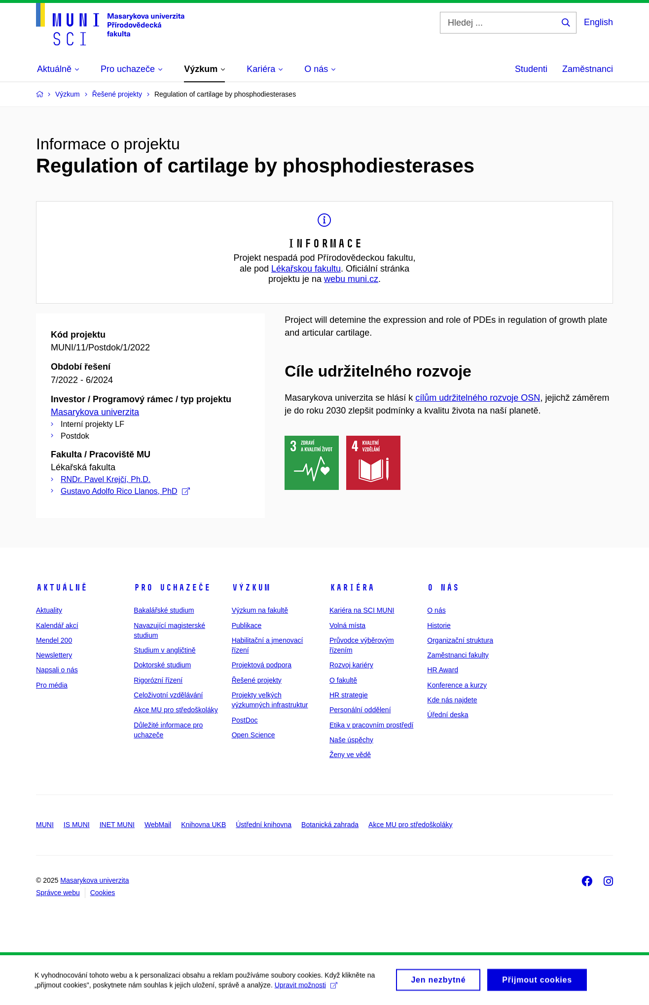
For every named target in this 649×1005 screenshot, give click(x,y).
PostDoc (245, 720)
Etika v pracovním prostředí (371, 725)
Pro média (52, 685)
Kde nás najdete (452, 700)
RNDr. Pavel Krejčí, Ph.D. (105, 479)
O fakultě (343, 680)
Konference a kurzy (457, 685)
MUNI (45, 825)
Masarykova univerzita (95, 412)
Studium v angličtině (164, 650)
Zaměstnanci (587, 69)
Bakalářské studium (164, 610)
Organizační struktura (460, 640)
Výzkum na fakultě (260, 610)
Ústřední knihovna (263, 825)
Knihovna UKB (203, 825)
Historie (438, 625)
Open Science (253, 735)
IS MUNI (77, 825)
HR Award (442, 670)
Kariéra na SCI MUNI (361, 610)
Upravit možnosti (306, 990)
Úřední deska (447, 715)
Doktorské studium (162, 665)
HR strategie (348, 695)
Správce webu (58, 893)
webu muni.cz (351, 279)
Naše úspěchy (351, 740)
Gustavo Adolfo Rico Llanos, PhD (125, 491)
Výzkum (251, 587)
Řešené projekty (257, 680)
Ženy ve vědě (350, 755)
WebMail (157, 825)
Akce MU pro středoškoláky (175, 710)
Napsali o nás (57, 670)
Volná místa (347, 625)
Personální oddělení (360, 710)
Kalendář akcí (57, 625)
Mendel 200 (54, 640)
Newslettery (54, 655)
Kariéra (351, 587)
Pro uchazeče (172, 587)
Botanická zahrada (330, 825)
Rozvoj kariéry (351, 665)
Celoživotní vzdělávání (168, 695)
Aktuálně (61, 587)
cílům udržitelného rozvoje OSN (477, 398)
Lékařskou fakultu (306, 269)
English (598, 22)
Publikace (247, 625)
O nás (443, 587)
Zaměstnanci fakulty (458, 655)
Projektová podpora (261, 665)
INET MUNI (117, 825)
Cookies (102, 893)
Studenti (531, 69)
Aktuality (49, 610)
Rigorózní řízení (158, 680)
